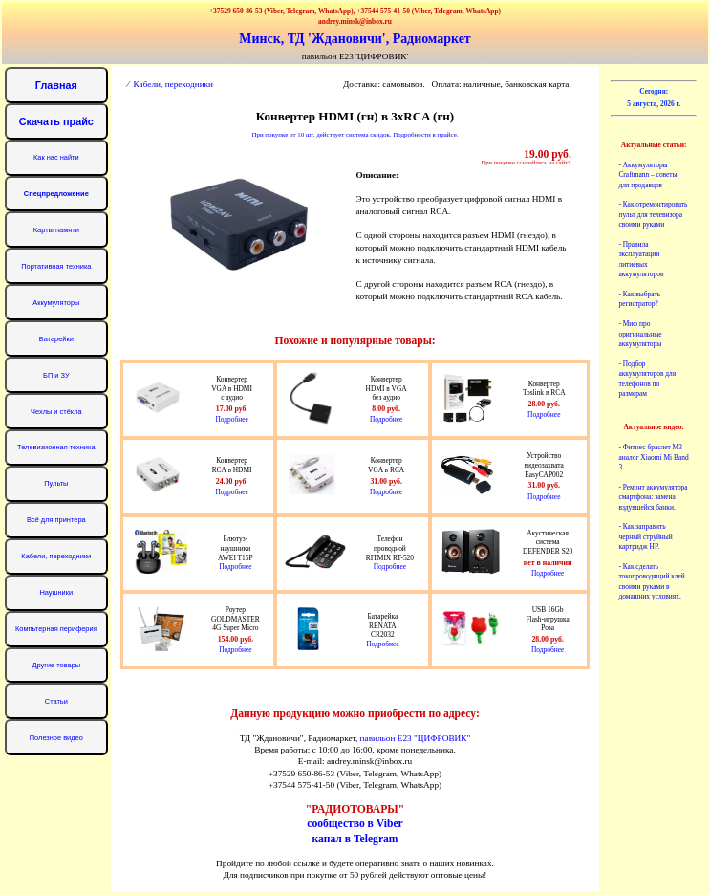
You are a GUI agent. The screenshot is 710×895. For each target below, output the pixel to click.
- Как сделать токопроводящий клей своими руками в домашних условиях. (651, 581)
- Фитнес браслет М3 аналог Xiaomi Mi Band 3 (653, 457)
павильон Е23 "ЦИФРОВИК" (415, 738)
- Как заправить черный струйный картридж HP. (645, 536)
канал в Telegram (355, 839)
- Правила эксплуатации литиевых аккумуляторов (640, 259)
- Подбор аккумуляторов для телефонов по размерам (647, 379)
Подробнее (231, 419)
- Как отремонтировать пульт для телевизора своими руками (652, 214)
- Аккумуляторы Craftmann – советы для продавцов (647, 175)
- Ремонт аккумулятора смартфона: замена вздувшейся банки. (652, 497)
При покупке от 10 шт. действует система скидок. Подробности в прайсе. (354, 135)
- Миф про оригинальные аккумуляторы (639, 333)
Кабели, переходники (174, 84)
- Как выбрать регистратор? (639, 299)
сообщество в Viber (354, 824)
